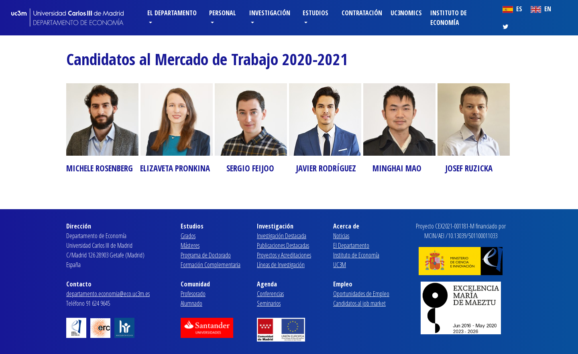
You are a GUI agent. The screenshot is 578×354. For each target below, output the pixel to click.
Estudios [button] (315, 12)
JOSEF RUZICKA (469, 168)
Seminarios (269, 303)
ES (512, 8)
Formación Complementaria (210, 264)
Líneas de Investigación (281, 264)
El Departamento (351, 245)
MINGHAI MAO (396, 168)
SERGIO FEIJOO (250, 168)
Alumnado (191, 303)
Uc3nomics (406, 12)
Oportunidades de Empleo (361, 293)
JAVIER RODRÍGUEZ (326, 168)
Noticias (341, 235)
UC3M (339, 264)
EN (541, 8)
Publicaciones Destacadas (283, 245)
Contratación (362, 12)
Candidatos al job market (359, 303)
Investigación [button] (269, 12)
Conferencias (270, 293)
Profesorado (193, 293)
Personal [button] (222, 12)
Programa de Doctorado (206, 255)
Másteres (190, 245)
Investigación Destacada (281, 235)
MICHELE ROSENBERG (99, 168)
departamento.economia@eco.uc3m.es (108, 293)
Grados (188, 235)
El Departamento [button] (172, 12)
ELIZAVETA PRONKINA (175, 168)
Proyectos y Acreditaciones (284, 255)
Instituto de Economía (448, 17)
